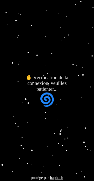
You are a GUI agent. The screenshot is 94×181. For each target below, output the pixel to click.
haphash (56, 177)
